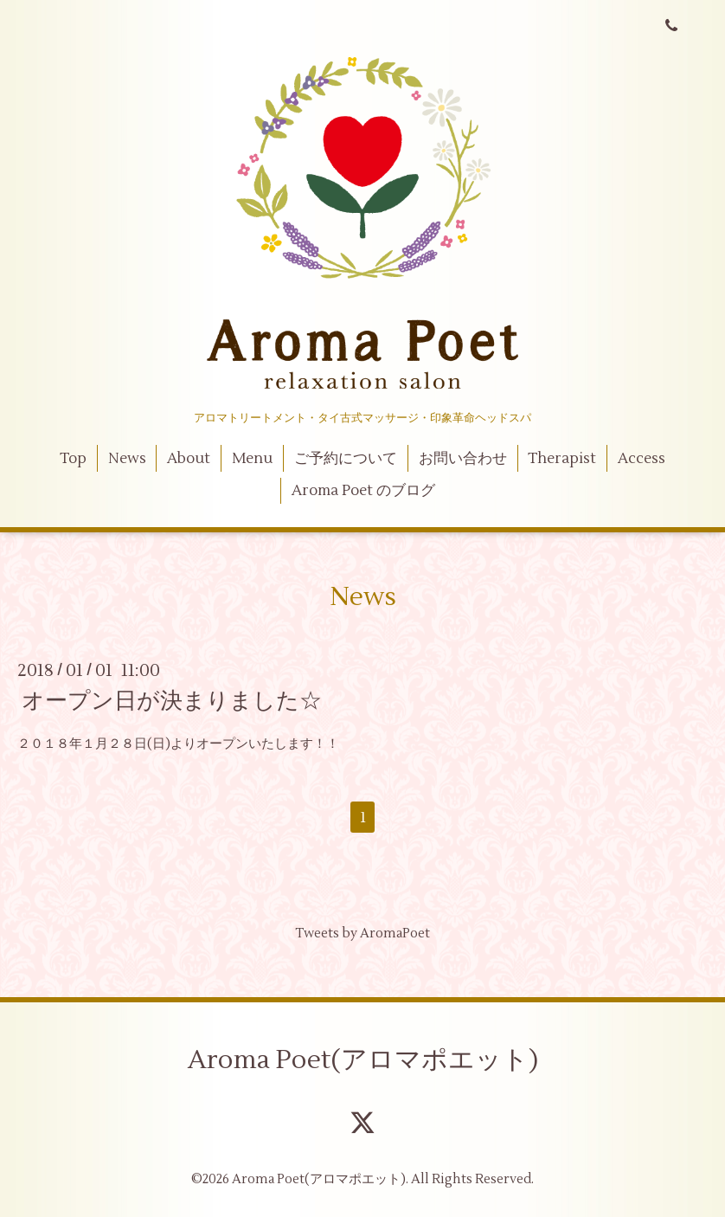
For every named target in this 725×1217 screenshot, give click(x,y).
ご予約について (345, 458)
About (188, 458)
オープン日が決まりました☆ (172, 701)
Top (73, 458)
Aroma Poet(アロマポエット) (363, 1060)
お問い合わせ (463, 458)
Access (641, 458)
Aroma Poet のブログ (363, 490)
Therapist (562, 458)
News (127, 458)
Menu (252, 458)
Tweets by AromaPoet (362, 933)
